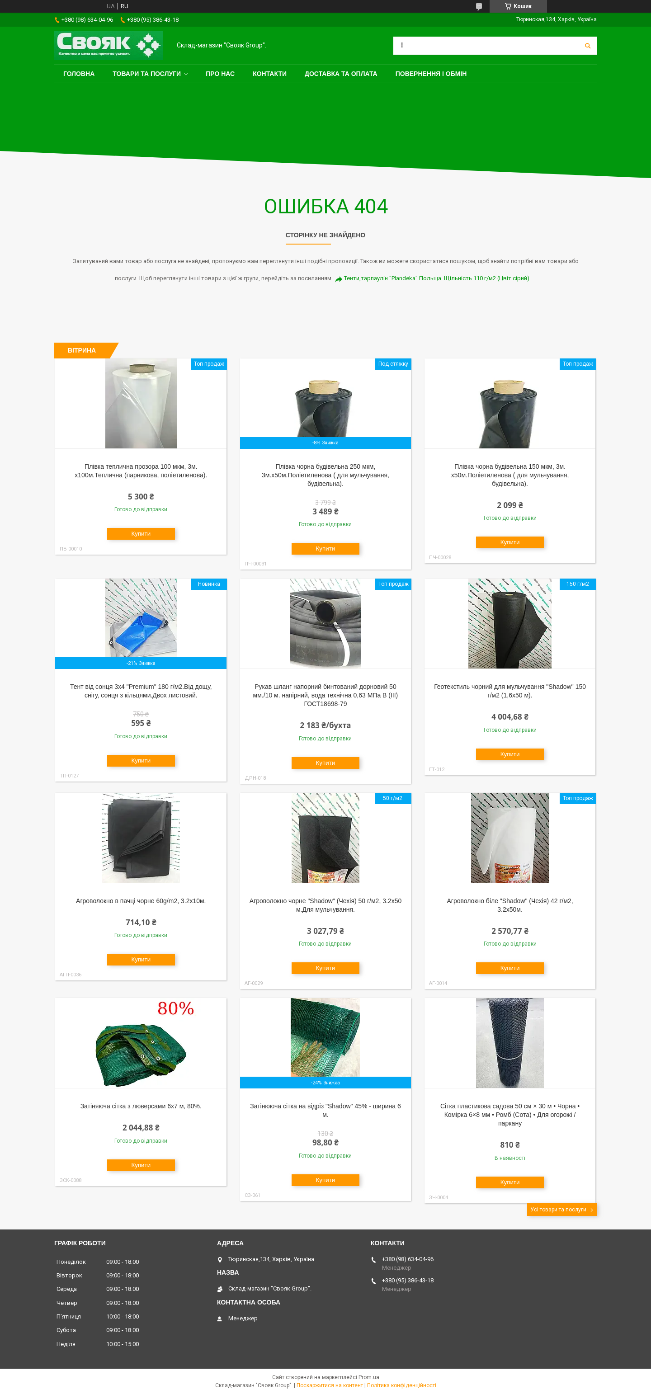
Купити (141, 533)
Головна (78, 73)
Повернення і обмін (431, 73)
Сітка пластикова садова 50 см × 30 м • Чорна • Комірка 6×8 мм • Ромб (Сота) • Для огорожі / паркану (510, 1114)
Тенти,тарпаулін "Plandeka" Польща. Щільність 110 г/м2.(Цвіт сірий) (436, 278)
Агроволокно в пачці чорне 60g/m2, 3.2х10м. (141, 900)
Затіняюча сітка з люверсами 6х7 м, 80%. (141, 1106)
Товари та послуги (147, 73)
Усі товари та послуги (558, 1209)
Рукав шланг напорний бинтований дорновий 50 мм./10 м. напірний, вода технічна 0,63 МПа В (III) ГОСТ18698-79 (325, 695)
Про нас (220, 73)
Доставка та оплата (341, 73)
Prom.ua (369, 1377)
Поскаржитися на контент (330, 1385)
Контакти (270, 73)
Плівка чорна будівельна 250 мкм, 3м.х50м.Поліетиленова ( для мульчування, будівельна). (325, 475)
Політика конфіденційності (401, 1385)
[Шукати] (588, 46)
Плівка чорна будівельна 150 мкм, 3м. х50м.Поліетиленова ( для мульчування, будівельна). (510, 475)
